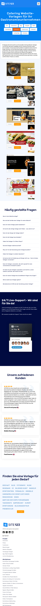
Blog (21, 25)
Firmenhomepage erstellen (9, 570)
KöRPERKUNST (18, 503)
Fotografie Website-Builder (9, 572)
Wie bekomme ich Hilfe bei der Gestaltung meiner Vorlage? (18, 284)
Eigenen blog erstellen (8, 590)
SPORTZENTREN (8, 491)
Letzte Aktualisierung (8, 556)
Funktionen (5, 545)
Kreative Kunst (25, 29)
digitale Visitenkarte (8, 585)
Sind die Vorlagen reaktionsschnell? (12, 245)
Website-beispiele (7, 549)
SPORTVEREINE (7, 506)
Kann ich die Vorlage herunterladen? (12, 237)
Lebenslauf (33, 29)
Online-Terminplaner (8, 599)
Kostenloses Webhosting (9, 601)
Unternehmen (14, 25)
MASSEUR (32, 488)
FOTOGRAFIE (21, 485)
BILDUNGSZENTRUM (22, 506)
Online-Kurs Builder (7, 594)
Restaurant (16, 29)
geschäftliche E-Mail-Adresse (10, 588)
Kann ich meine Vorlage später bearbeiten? (14, 224)
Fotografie (27, 25)
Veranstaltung (8, 29)
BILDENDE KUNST (21, 488)
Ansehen (10, 77)
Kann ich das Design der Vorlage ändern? (13, 233)
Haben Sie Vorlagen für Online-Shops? (13, 241)
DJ (13, 488)
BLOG (13, 485)
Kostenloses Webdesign (9, 603)
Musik (34, 25)
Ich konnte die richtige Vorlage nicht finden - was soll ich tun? (19, 229)
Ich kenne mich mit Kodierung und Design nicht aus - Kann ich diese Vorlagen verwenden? (20, 259)
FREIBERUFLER (7, 509)
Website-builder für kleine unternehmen (13, 583)
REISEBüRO (6, 488)
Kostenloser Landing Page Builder (11, 568)
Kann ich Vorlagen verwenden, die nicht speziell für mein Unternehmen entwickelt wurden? (17, 264)
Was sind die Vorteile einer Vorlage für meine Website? (17, 220)
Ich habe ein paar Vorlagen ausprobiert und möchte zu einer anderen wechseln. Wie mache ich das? (18, 270)
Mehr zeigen (20, 511)
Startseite (5, 540)
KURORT (28, 503)
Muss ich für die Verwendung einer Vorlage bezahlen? (17, 249)
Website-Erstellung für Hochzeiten (11, 579)
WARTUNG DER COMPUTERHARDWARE (15, 500)
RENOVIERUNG (7, 497)
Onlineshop (25, 33)
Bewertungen (6, 547)
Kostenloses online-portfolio (10, 581)
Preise (4, 543)
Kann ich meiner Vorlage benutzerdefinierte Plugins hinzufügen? (19, 275)
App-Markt (8, 554)
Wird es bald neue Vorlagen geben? (12, 279)
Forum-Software (7, 592)
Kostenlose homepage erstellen (11, 561)
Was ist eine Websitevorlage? (10, 216)
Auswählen (17, 77)
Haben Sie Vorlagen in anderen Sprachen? (13, 254)
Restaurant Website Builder (9, 596)
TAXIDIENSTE (7, 503)
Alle (7, 25)
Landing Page (16, 33)
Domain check (6, 565)
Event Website (6, 574)
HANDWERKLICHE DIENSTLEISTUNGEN (15, 494)
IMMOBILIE (29, 491)
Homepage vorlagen (8, 551)
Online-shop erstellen (8, 563)
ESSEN (16, 497)
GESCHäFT (6, 485)
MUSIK (29, 485)
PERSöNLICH (19, 491)
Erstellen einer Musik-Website (10, 576)
